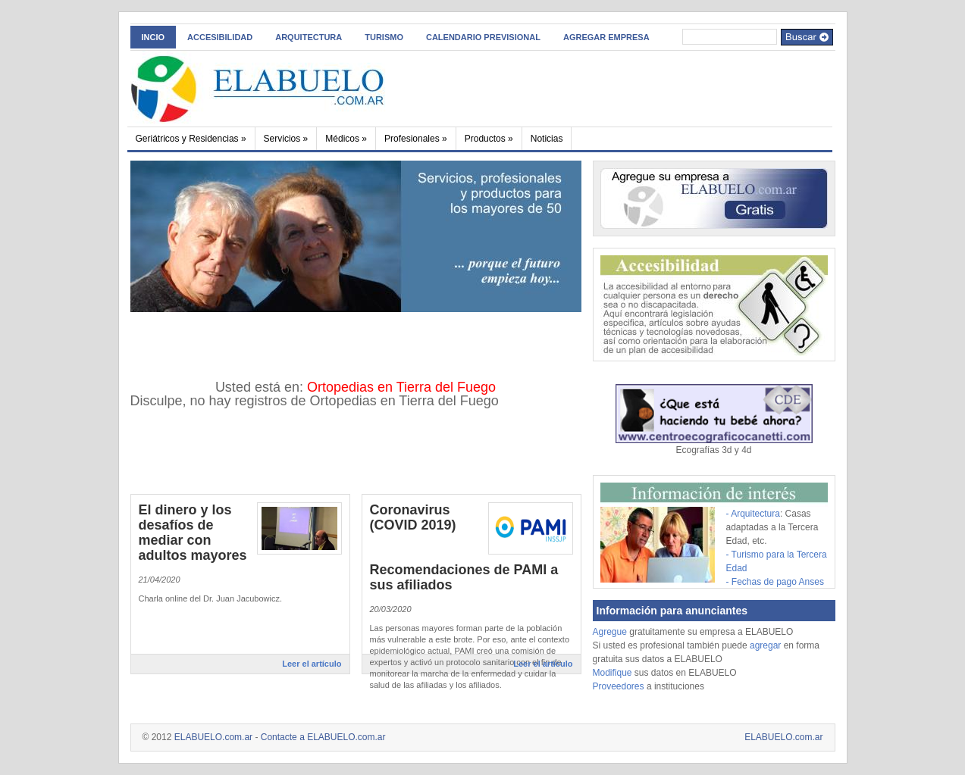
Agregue (610, 632)
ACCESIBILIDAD (219, 37)
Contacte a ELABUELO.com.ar (323, 737)
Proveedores (620, 686)
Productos (489, 138)
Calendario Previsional (483, 37)
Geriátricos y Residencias (191, 138)
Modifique (612, 672)
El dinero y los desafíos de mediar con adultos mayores (193, 532)
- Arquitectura (753, 513)
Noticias (547, 138)
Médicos (346, 138)
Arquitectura (308, 37)
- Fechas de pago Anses (775, 582)
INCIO (153, 37)
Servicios (286, 138)
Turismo (384, 37)
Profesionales (415, 138)
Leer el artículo (311, 663)
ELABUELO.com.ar (213, 737)
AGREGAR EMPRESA (606, 37)
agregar (765, 645)
